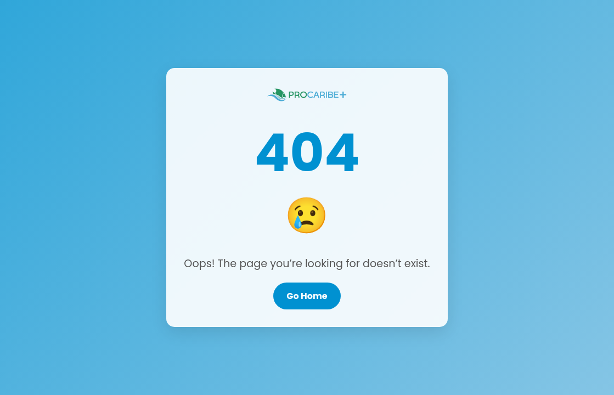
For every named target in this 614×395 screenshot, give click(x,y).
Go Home (306, 296)
